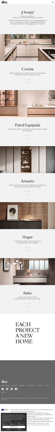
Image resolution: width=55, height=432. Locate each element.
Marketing (21, 424)
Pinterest (11, 389)
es (2, 392)
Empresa (39, 385)
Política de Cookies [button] (6, 420)
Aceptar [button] (8, 429)
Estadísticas (14, 424)
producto (31, 23)
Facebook (16, 389)
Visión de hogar (5, 385)
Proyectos (21, 385)
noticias (19, 22)
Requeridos (5, 424)
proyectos (34, 22)
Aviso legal (10, 398)
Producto (14, 385)
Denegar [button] (19, 429)
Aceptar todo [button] (14, 427)
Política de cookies (29, 398)
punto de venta (40, 20)
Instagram (2, 389)
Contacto (46, 385)
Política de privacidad (19, 398)
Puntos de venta (30, 385)
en (4, 392)
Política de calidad (39, 398)
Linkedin (7, 389)
